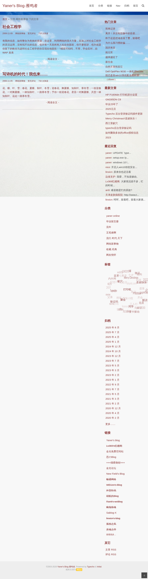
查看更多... (111, 534)
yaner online (113, 215)
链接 (109, 5)
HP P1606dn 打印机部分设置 (121, 94)
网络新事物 (112, 243)
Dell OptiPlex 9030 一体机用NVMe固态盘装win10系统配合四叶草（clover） (124, 75)
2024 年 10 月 (113, 351)
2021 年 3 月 (112, 398)
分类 (100, 5)
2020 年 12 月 (113, 408)
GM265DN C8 (113, 99)
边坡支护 (110, 176)
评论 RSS (110, 554)
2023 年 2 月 (112, 375)
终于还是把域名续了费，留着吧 (122, 38)
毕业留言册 (112, 221)
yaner (108, 152)
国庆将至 (110, 47)
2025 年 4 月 (112, 337)
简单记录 (110, 28)
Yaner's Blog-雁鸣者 (20, 5)
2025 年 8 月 (112, 327)
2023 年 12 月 (113, 356)
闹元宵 (109, 52)
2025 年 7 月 (112, 332)
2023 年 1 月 (112, 379)
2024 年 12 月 (113, 346)
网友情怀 (111, 254)
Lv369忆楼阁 (112, 181)
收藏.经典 (111, 249)
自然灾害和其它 (114, 66)
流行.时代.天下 (114, 238)
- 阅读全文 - (52, 59)
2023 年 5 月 (112, 365)
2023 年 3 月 (112, 370)
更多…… (110, 424)
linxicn (108, 171)
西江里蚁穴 (111, 123)
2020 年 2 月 (112, 417)
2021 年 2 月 (112, 403)
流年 (108, 227)
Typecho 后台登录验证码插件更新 (124, 113)
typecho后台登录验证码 (118, 128)
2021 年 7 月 (112, 389)
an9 (107, 190)
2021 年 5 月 (112, 394)
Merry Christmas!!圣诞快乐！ (121, 118)
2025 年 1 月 (112, 341)
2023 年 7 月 (112, 360)
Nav (118, 5)
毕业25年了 (111, 104)
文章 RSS (110, 549)
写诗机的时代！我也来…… (25, 74)
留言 (135, 5)
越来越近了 (111, 57)
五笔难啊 (111, 232)
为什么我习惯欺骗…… (117, 42)
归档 (126, 5)
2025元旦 (110, 109)
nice (107, 167)
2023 (108, 137)
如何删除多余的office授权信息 (121, 132)
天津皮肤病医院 (114, 194)
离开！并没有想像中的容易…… (122, 33)
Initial (99, 567)
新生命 (109, 61)
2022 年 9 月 (112, 384)
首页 (91, 5)
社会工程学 (11, 27)
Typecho (90, 567)
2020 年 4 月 (112, 413)
